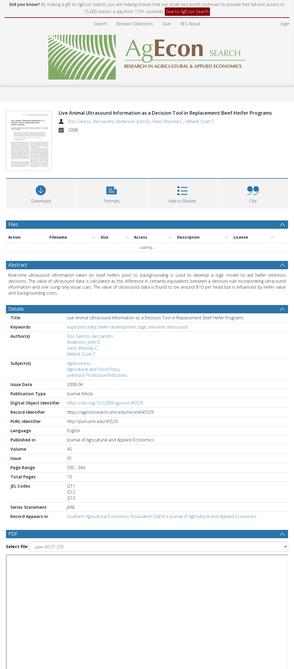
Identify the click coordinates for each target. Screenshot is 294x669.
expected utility (81, 327)
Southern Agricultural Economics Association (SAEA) (116, 516)
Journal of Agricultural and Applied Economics (212, 516)
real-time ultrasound (167, 327)
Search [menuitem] (100, 24)
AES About (190, 24)
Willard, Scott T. (200, 121)
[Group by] (43, 565)
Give (167, 24)
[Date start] (123, 565)
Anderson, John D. (133, 121)
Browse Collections (134, 24)
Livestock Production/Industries (97, 375)
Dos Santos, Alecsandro (91, 121)
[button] (112, 193)
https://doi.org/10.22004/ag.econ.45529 (105, 403)
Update (29, 578)
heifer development (117, 327)
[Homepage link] (147, 56)
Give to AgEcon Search (187, 11)
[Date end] (204, 565)
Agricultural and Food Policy (93, 369)
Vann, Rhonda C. (167, 121)
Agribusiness (79, 363)
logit (142, 327)
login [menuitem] (285, 24)
